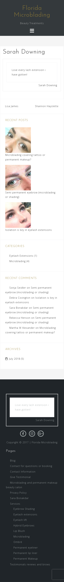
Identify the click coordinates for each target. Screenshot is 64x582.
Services (15, 503)
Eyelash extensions (25, 514)
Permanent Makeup (25, 558)
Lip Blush (19, 531)
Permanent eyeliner (25, 547)
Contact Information (22, 471)
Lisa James (11, 106)
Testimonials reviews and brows (30, 564)
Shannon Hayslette (47, 106)
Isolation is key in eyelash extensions (28, 230)
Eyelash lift (20, 519)
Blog (13, 460)
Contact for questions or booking (31, 466)
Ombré (17, 542)
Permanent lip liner (25, 553)
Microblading (17, 261)
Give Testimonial (20, 477)
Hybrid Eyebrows (23, 525)
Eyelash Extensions (21, 255)
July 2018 (14, 358)
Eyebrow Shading (24, 508)
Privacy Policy (18, 492)
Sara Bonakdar (18, 307)
